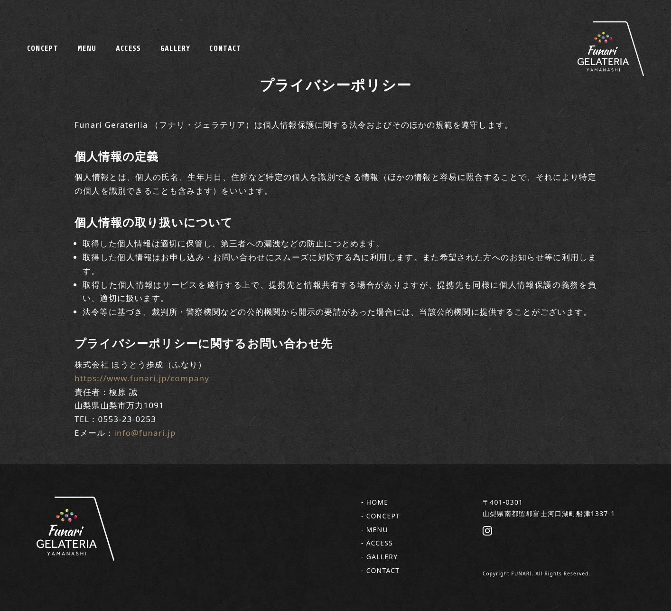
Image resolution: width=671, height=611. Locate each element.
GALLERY (175, 48)
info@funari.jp (145, 432)
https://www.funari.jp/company (142, 378)
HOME (377, 502)
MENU (86, 48)
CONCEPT (43, 48)
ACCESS (128, 48)
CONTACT (225, 48)
